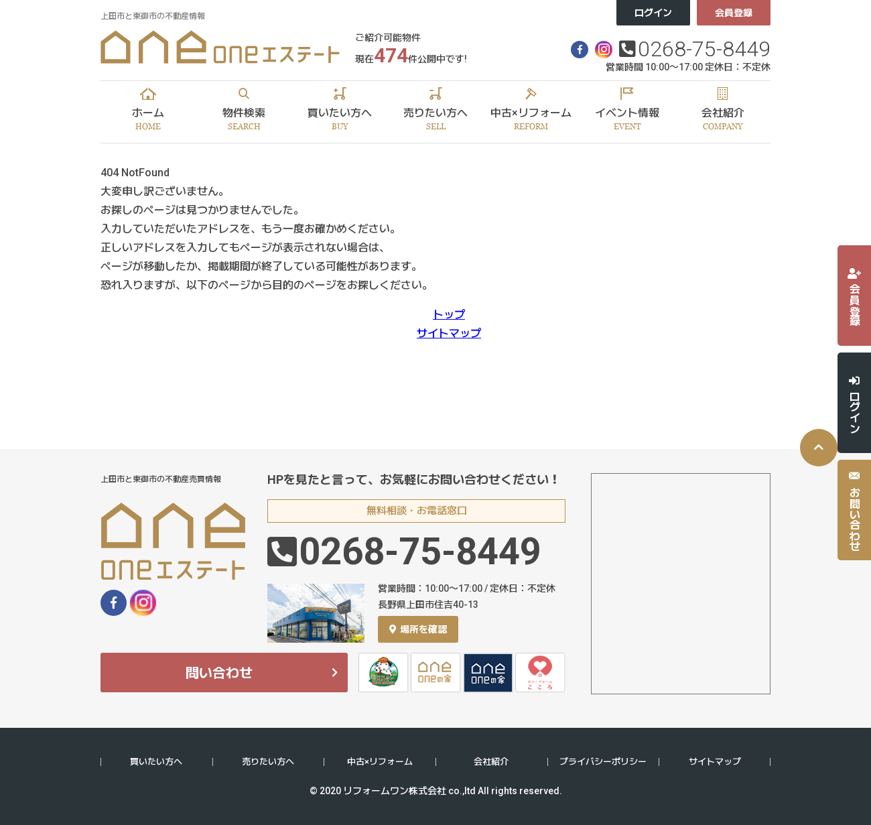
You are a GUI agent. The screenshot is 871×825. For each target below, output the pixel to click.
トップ (449, 314)
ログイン (653, 12)
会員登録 (733, 12)
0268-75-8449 (704, 49)
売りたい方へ (268, 762)
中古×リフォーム (380, 762)
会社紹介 (491, 762)
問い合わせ (219, 673)
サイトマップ (449, 333)
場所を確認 (418, 629)
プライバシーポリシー (603, 762)
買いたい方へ (156, 762)
